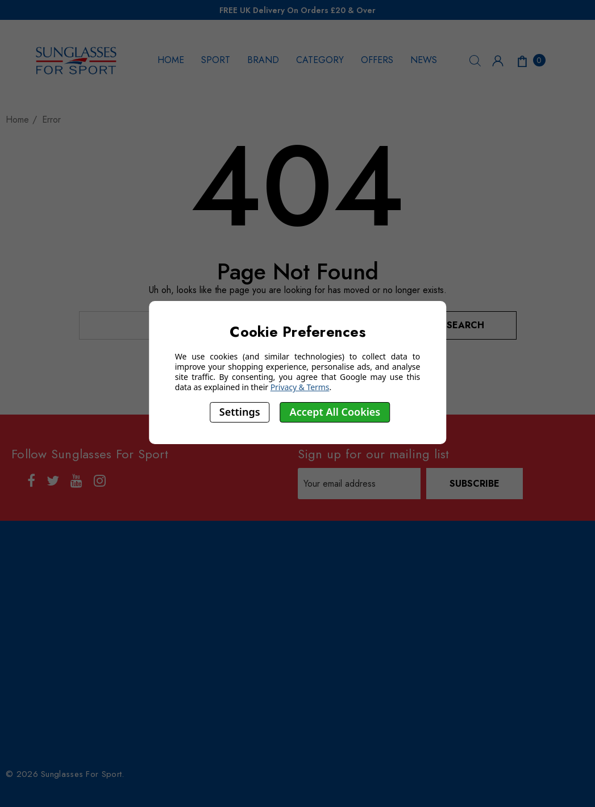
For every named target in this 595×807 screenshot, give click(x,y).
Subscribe (475, 483)
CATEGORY (320, 59)
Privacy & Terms (300, 387)
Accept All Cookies (335, 412)
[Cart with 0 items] (530, 60)
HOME (170, 59)
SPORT (215, 59)
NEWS (423, 59)
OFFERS (377, 59)
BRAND (263, 59)
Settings (239, 412)
